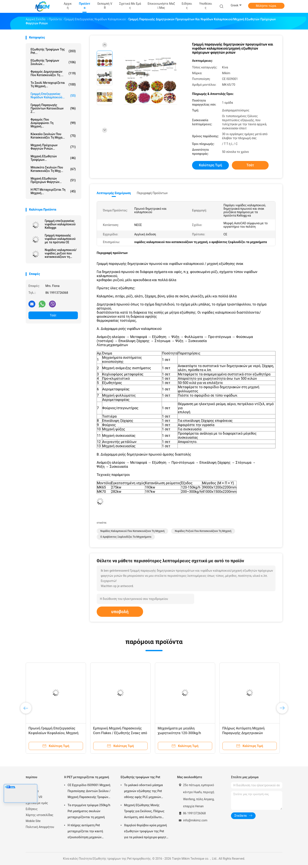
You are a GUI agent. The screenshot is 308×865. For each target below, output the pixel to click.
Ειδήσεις (32, 809)
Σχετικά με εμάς (37, 803)
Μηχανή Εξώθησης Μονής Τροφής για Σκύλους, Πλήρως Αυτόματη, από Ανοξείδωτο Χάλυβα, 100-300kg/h (144, 811)
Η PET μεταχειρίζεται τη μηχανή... (53, 191)
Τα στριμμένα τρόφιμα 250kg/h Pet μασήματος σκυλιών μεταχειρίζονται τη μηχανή (89, 811)
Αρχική (30, 785)
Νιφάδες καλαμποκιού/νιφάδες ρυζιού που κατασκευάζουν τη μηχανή (61, 253)
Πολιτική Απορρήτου (40, 827)
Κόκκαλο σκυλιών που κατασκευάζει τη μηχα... (53, 135)
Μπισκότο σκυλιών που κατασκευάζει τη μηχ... (53, 169)
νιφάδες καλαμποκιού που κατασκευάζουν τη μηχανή (132, 531)
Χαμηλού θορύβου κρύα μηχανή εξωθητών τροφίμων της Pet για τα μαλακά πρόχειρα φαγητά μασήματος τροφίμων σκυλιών (146, 832)
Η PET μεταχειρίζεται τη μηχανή (86, 777)
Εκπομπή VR (34, 797)
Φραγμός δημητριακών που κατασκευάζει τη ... (53, 73)
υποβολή (120, 611)
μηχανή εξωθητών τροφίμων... (53, 158)
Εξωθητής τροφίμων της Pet (140, 777)
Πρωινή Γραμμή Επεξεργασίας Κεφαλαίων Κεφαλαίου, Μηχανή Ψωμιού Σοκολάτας (53, 733)
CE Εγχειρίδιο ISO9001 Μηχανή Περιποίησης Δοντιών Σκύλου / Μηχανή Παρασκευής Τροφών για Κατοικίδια (89, 791)
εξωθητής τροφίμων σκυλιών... (53, 62)
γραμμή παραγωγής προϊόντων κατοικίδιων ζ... (53, 108)
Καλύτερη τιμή (210, 165)
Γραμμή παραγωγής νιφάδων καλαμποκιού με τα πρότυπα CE (60, 239)
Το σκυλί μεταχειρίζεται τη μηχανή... (53, 84)
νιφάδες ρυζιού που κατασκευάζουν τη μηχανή (203, 531)
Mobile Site (33, 821)
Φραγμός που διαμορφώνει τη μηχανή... (53, 123)
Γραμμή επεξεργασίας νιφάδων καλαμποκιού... (53, 95)
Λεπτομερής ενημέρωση (114, 193)
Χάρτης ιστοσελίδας (39, 815)
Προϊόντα (32, 791)
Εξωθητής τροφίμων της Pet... (53, 51)
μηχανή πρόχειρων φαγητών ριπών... (53, 146)
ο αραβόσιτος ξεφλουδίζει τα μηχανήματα (125, 536)
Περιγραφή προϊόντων (152, 193)
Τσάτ (53, 315)
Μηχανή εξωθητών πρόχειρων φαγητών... (53, 180)
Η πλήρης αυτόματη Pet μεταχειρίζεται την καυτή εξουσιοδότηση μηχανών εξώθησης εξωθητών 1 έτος (87, 832)
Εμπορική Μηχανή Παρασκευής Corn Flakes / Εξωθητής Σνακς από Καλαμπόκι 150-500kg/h (120, 733)
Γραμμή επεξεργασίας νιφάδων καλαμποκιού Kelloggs (60, 224)
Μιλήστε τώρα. (266, 5)
